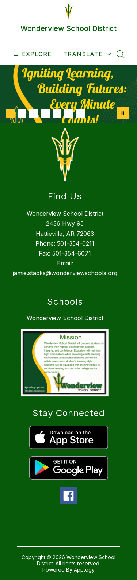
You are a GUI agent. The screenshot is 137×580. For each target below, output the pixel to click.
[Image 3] (33, 113)
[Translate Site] (87, 54)
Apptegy (84, 569)
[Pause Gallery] (123, 113)
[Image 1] (10, 113)
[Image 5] (57, 113)
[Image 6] (68, 113)
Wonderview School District (65, 318)
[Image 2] (22, 113)
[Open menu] (32, 54)
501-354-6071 (71, 253)
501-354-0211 (75, 243)
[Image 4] (45, 113)
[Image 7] (80, 113)
